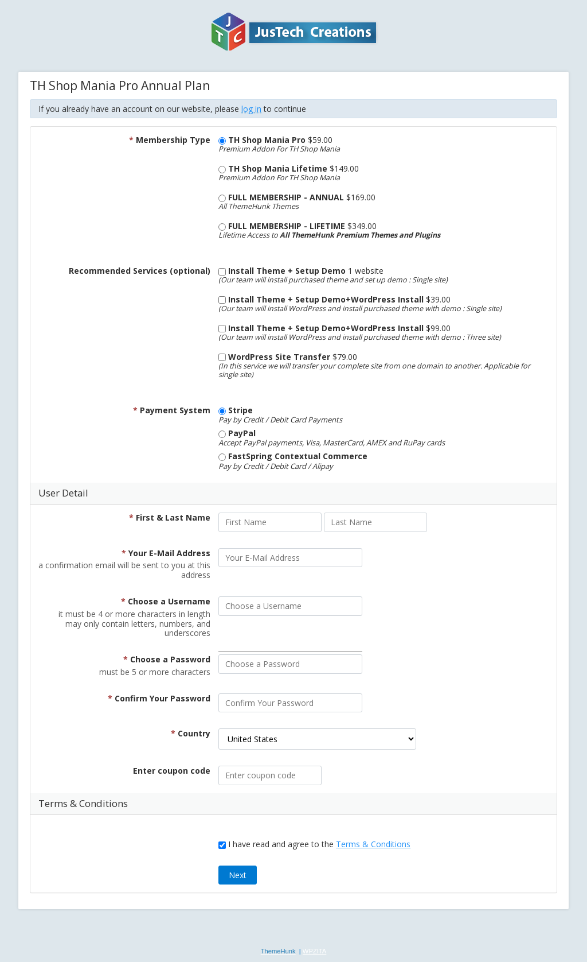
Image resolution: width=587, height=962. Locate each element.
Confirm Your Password (159, 698)
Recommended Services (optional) (139, 271)
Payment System (171, 410)
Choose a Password (166, 659)
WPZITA (314, 951)
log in (251, 108)
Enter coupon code (171, 770)
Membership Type (169, 140)
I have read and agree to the (314, 844)
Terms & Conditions (373, 844)
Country (190, 733)
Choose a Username (165, 601)
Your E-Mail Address (166, 553)
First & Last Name (169, 517)
